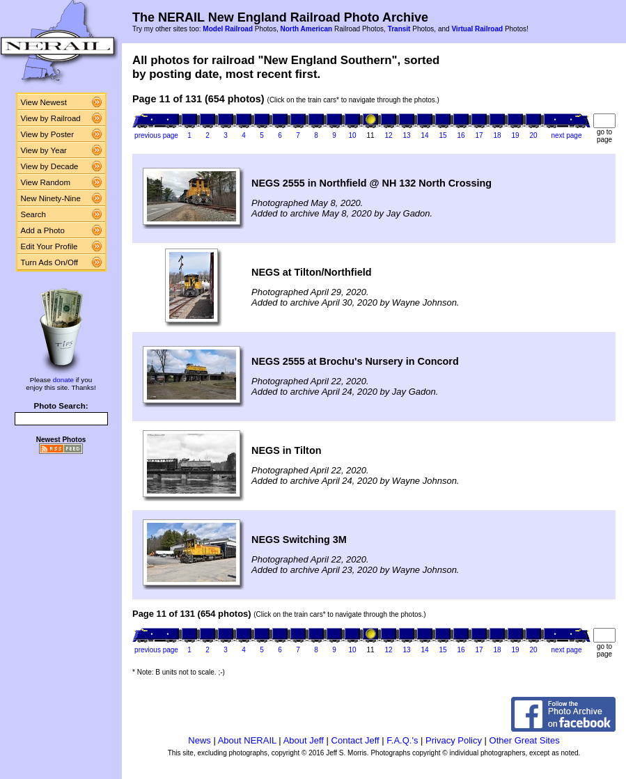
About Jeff (303, 740)
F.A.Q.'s (402, 740)
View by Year (44, 150)
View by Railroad (51, 118)
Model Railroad (228, 29)
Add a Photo (43, 230)
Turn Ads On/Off (50, 262)
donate (63, 380)
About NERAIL (247, 740)
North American (306, 29)
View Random (45, 182)
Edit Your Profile (49, 246)
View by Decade (50, 166)
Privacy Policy (453, 740)
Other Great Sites (525, 740)
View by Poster (48, 134)
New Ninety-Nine (51, 198)
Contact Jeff (355, 740)
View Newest (44, 102)
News (199, 740)
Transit (399, 29)
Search (34, 214)
